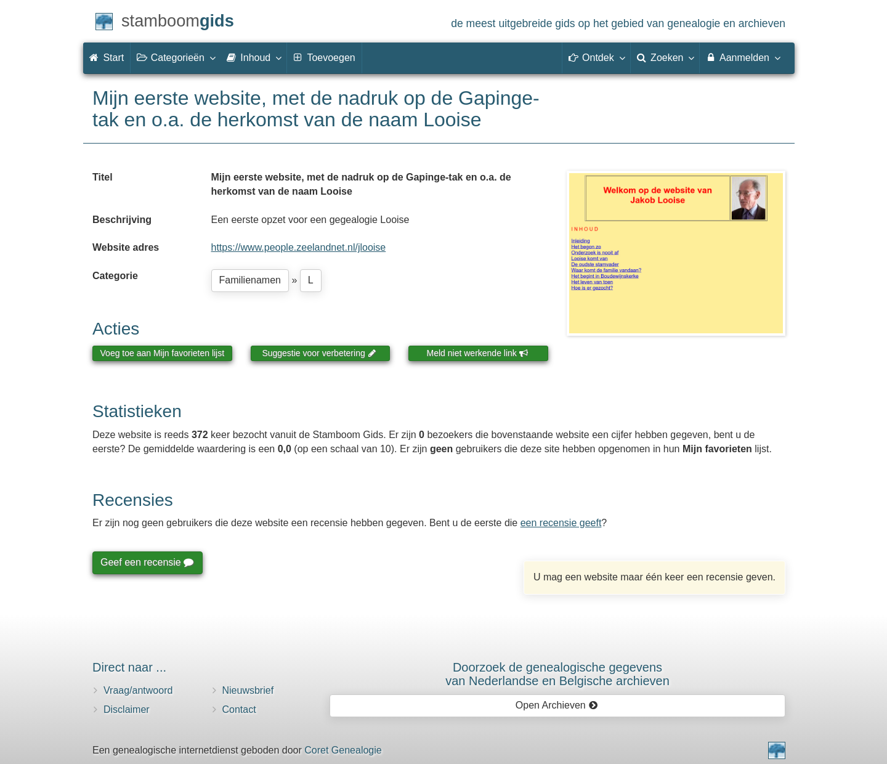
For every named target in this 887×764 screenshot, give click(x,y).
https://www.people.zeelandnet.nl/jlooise (298, 247)
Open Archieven (556, 705)
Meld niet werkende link (478, 353)
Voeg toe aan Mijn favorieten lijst (162, 353)
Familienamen (250, 280)
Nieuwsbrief (248, 690)
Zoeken (665, 57)
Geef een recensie (146, 562)
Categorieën (175, 57)
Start (106, 57)
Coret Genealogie (342, 750)
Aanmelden (742, 57)
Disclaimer (126, 709)
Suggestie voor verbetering (319, 353)
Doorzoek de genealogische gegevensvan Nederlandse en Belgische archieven (557, 674)
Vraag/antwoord (137, 690)
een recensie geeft (561, 523)
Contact (239, 709)
